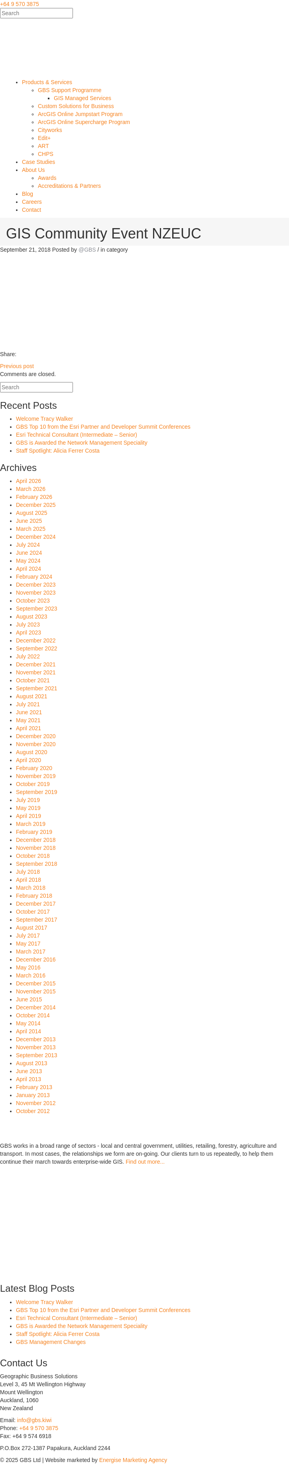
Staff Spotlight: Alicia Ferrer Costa (58, 450)
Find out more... (145, 1162)
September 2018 (36, 864)
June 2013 (29, 1071)
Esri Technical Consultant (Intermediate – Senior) (76, 435)
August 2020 (31, 752)
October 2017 (33, 911)
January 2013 (33, 1095)
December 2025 (36, 505)
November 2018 (36, 848)
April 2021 (28, 728)
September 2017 (36, 919)
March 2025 (30, 529)
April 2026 (28, 481)
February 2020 (34, 768)
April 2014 (28, 1031)
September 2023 (36, 608)
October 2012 (33, 1111)
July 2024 (28, 545)
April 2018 (28, 880)
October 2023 (33, 600)
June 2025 (29, 521)
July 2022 (28, 656)
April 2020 (28, 760)
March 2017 (30, 951)
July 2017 (28, 935)
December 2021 (36, 664)
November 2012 (36, 1103)
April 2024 (28, 569)
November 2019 (36, 776)
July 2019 (28, 800)
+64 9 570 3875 (19, 4)
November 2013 (36, 1047)
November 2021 (36, 672)
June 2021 (29, 712)
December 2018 (36, 840)
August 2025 (31, 513)
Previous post (17, 366)
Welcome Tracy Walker (44, 419)
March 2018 (30, 888)
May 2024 (28, 561)
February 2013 (34, 1087)
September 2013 (36, 1055)
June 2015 (29, 999)
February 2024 (34, 576)
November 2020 (36, 744)
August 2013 (31, 1063)
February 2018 (34, 896)
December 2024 (36, 537)
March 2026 (30, 489)
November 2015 (36, 991)
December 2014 (36, 1007)
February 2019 (34, 832)
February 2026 (34, 497)
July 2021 (28, 704)
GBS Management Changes (51, 1342)
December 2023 (36, 584)
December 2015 (36, 983)
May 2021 (28, 720)
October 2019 (33, 784)
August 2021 (31, 696)
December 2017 (36, 903)
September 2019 (36, 792)
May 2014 (28, 1023)
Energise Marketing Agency (133, 1460)
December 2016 (36, 959)
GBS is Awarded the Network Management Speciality (81, 442)
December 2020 (36, 736)
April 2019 (28, 816)
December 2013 (36, 1039)
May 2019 (28, 808)
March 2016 (30, 975)
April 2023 (28, 632)
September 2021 (36, 688)
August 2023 (31, 616)
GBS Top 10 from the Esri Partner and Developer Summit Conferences (103, 427)
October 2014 (33, 1015)
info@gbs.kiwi (34, 1420)
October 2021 (33, 680)
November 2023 (36, 592)
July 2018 (28, 872)
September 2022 (36, 648)
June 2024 (29, 553)
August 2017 (31, 927)
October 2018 (33, 856)
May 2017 (28, 943)
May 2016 (28, 967)
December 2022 (36, 640)
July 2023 (28, 624)
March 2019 (30, 824)
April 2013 (28, 1079)
